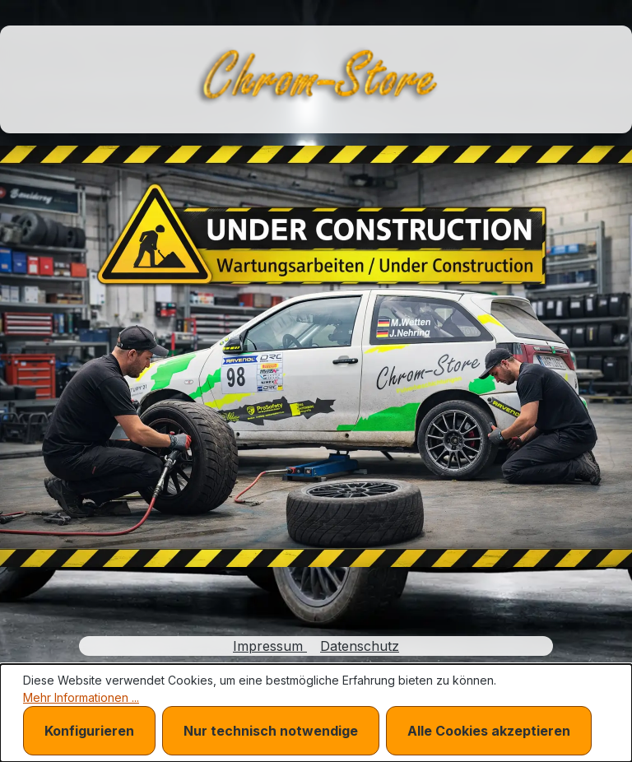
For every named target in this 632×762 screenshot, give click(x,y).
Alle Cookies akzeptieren (488, 731)
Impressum (270, 646)
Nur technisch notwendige (271, 731)
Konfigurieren (89, 731)
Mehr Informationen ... (81, 697)
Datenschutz (359, 646)
